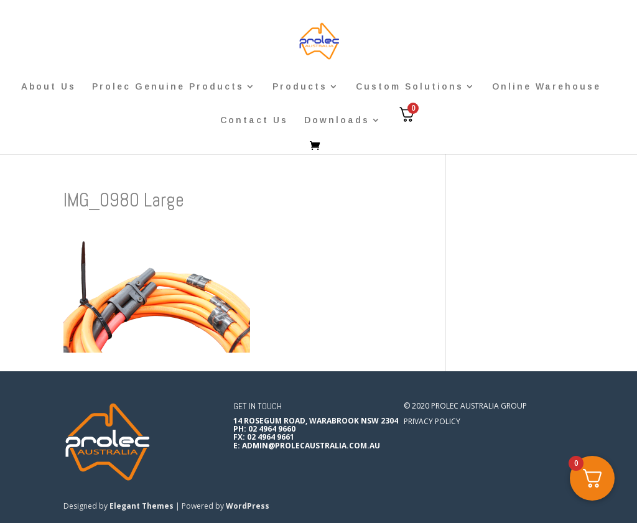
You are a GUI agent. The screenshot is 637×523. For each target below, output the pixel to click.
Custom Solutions (409, 86)
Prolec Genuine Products (168, 86)
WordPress (247, 506)
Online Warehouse (546, 86)
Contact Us (254, 120)
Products (299, 86)
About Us (48, 86)
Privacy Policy (432, 421)
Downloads (337, 120)
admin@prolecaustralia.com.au (311, 445)
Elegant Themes (141, 506)
